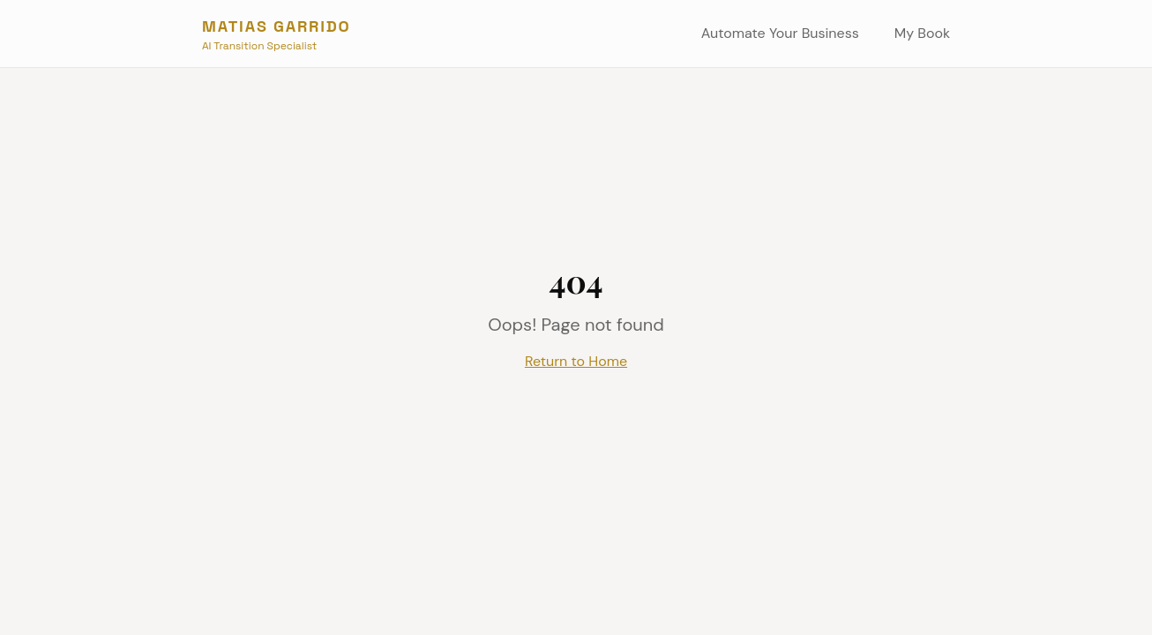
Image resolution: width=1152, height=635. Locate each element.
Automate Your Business (780, 33)
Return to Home (576, 361)
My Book (922, 33)
